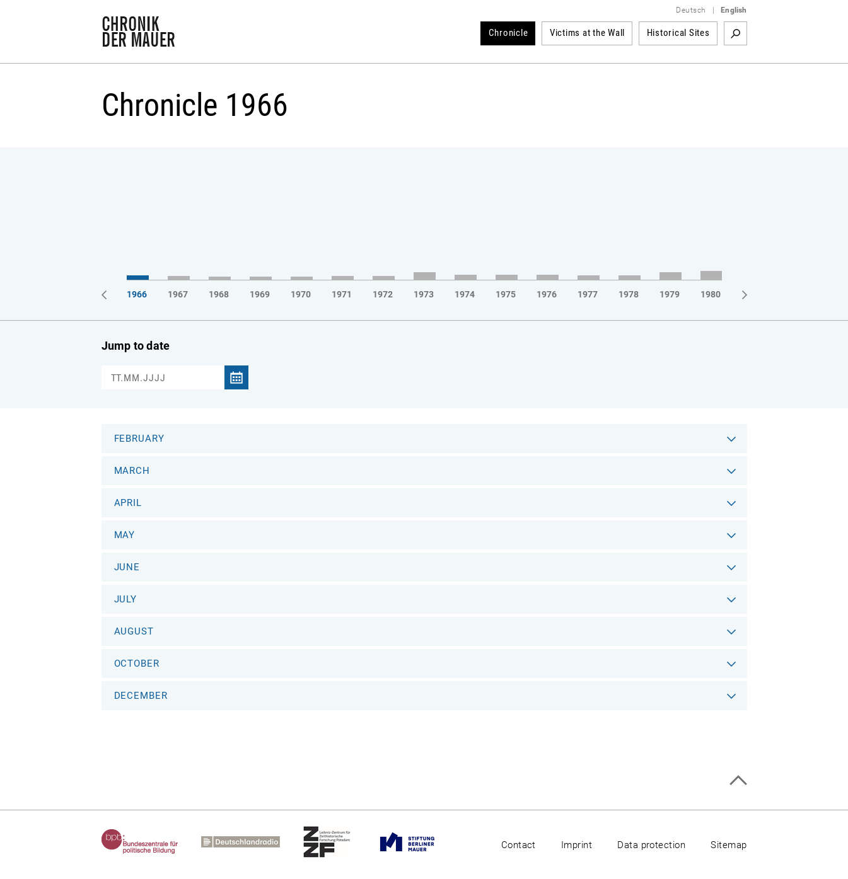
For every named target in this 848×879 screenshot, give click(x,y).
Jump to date (136, 345)
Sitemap (728, 845)
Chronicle (508, 32)
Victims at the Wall (587, 32)
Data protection (651, 845)
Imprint (576, 845)
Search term (735, 33)
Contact (518, 845)
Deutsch (691, 10)
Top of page (738, 780)
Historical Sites (678, 32)
